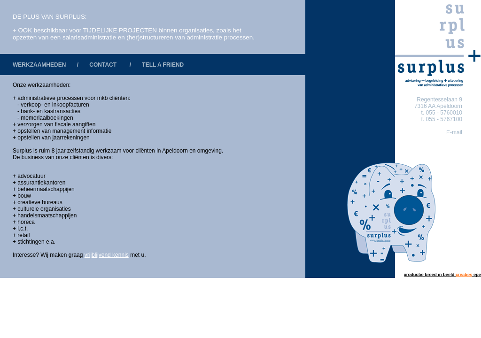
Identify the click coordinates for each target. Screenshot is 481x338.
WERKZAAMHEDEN (39, 64)
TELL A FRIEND (163, 64)
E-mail (454, 132)
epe (467, 274)
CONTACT (102, 64)
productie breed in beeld (428, 274)
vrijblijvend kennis (107, 255)
